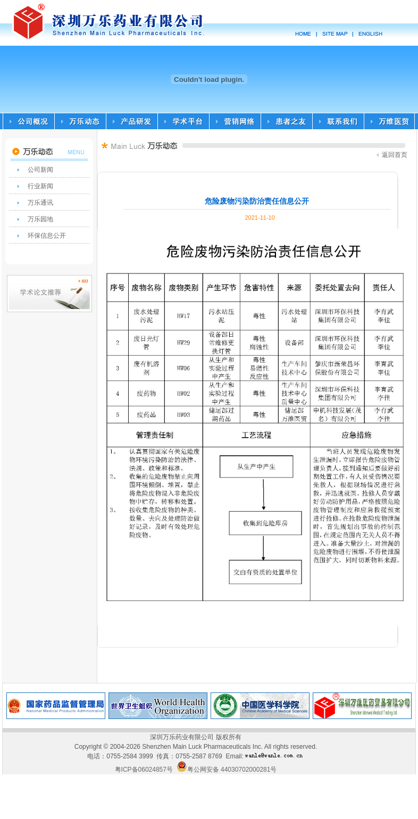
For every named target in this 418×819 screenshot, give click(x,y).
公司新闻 (40, 169)
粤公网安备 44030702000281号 (227, 769)
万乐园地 (40, 219)
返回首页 (392, 154)
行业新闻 (40, 186)
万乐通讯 (40, 202)
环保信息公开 (47, 235)
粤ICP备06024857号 (144, 769)
